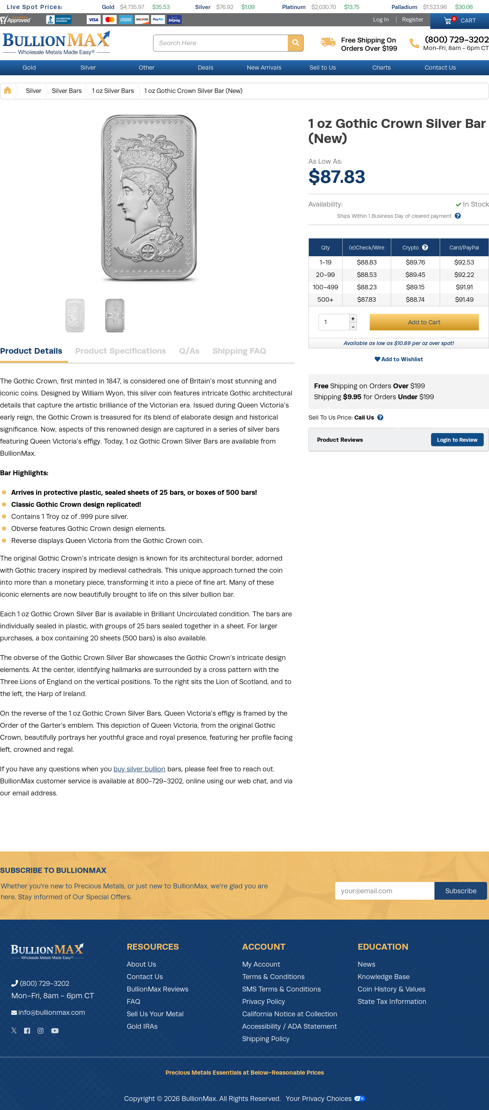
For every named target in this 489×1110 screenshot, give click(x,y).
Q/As (189, 351)
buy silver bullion (140, 769)
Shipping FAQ (239, 351)
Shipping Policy (266, 1039)
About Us (141, 964)
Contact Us (440, 67)
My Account (261, 964)
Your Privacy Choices (325, 1098)
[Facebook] (27, 1030)
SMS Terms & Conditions (281, 989)
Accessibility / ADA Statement (289, 1026)
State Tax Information (392, 1001)
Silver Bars (67, 90)
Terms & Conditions (273, 977)
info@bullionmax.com (51, 1012)
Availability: (325, 204)
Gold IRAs (142, 1026)
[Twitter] (14, 1030)
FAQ (133, 1001)
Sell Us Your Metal (155, 1014)
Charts (381, 67)
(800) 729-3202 (40, 983)
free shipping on (368, 40)
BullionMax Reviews (157, 989)
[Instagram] (41, 1030)
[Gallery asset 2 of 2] (115, 316)
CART (463, 19)
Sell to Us (323, 67)
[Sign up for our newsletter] (384, 891)
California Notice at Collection (289, 1014)
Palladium (405, 7)
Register (412, 20)
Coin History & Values (391, 989)
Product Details (31, 351)
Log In (381, 20)
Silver (203, 7)
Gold (108, 7)
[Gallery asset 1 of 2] (150, 199)
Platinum (294, 7)
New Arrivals (264, 67)
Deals (205, 67)
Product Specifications (120, 351)
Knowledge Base (384, 977)
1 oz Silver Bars (113, 90)
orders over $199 (369, 48)
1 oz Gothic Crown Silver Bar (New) (193, 90)
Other (147, 67)
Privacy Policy (263, 1001)
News (366, 964)
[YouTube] (55, 1030)
